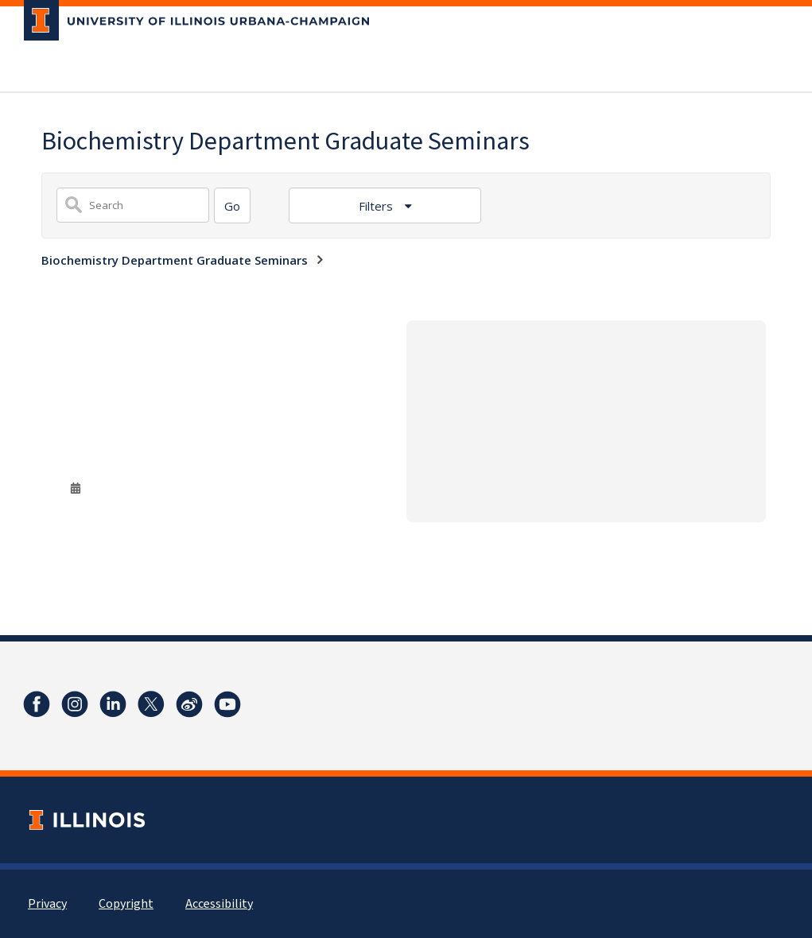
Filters (377, 206)
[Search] (232, 205)
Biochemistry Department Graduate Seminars (174, 260)
